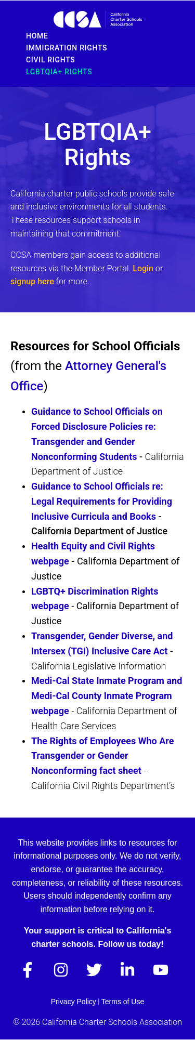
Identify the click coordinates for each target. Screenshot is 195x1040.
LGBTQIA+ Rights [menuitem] (59, 72)
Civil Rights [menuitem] (50, 60)
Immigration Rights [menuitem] (66, 48)
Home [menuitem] (37, 36)
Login (144, 268)
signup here (32, 281)
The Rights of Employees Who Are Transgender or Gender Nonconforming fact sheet (102, 755)
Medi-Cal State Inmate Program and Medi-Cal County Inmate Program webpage (106, 695)
